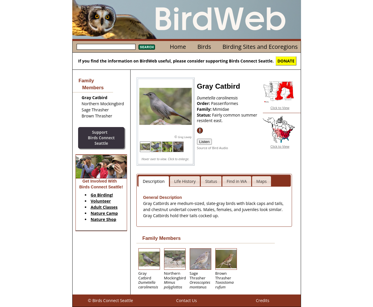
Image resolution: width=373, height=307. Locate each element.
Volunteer (101, 201)
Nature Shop (103, 219)
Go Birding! (102, 195)
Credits (262, 300)
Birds (204, 47)
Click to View (279, 108)
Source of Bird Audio (212, 148)
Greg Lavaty (185, 137)
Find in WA (237, 181)
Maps (261, 181)
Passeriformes (224, 103)
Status (211, 181)
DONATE (286, 61)
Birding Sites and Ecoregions (260, 47)
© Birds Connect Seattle (110, 300)
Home (178, 47)
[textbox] (106, 47)
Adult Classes (104, 207)
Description (154, 181)
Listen (204, 142)
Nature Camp (104, 213)
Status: (204, 115)
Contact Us (186, 300)
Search (146, 47)
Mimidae (221, 109)
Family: (205, 109)
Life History (185, 181)
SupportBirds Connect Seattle (101, 138)
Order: (204, 103)
